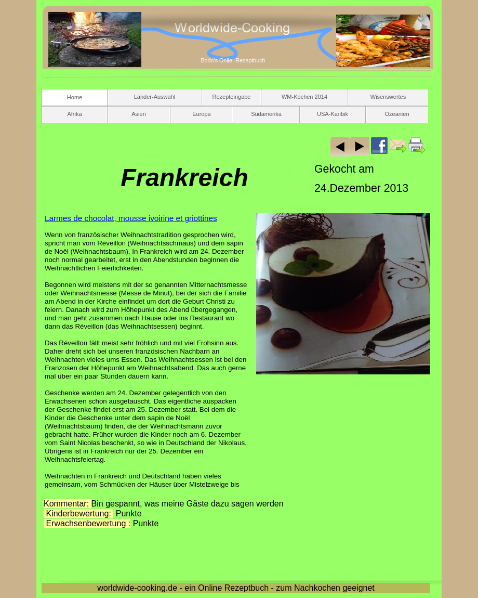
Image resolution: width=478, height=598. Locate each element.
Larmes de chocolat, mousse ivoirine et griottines (131, 218)
